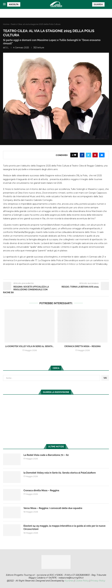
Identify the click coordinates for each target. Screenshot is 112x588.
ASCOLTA (14, 4)
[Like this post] (75, 155)
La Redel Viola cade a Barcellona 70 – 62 (46, 455)
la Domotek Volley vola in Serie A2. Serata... (29, 346)
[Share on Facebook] (82, 155)
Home (6, 24)
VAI (105, 378)
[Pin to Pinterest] (95, 155)
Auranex (69, 580)
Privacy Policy (98, 580)
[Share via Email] (102, 155)
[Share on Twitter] (88, 155)
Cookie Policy (82, 580)
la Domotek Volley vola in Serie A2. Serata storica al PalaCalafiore (59, 472)
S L (7, 47)
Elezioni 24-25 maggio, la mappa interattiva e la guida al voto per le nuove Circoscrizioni (64, 527)
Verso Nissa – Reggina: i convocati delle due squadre (52, 508)
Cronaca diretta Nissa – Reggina (82, 346)
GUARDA (98, 4)
